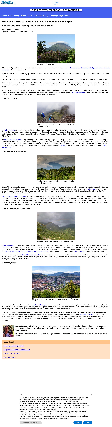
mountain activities (86, 314)
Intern (29, 16)
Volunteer (38, 16)
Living (16, 16)
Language (54, 16)
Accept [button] (87, 422)
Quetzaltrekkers (80, 251)
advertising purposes (43, 407)
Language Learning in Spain (13, 346)
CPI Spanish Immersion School (14, 196)
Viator (63, 145)
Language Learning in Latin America (16, 350)
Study (45, 16)
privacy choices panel (62, 418)
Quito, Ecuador (9, 130)
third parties (51, 403)
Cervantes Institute (78, 92)
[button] (91, 395)
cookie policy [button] (75, 401)
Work (10, 16)
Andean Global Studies (12, 140)
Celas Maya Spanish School (32, 255)
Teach (23, 16)
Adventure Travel (9, 357)
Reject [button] (78, 422)
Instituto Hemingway (40, 305)
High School (64, 16)
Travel (4, 16)
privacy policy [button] (24, 399)
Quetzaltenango (8, 245)
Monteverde (90, 189)
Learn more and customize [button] (30, 422)
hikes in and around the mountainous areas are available (26, 251)
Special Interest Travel (11, 353)
